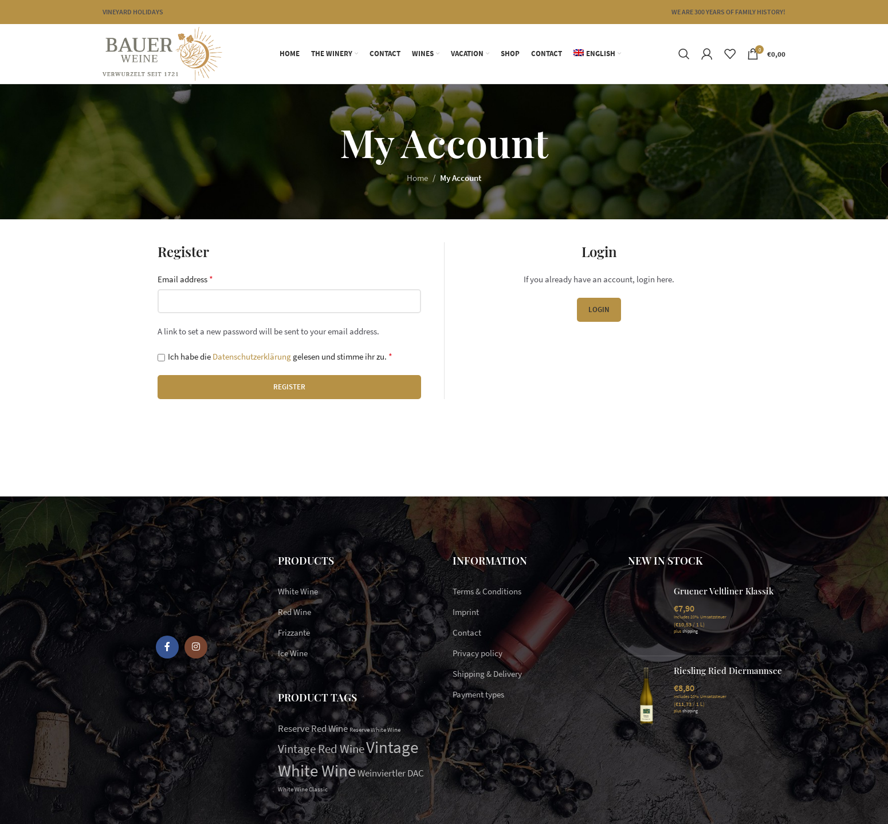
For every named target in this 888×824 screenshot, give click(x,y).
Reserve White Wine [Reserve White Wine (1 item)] (374, 730)
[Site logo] (162, 53)
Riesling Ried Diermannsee (728, 670)
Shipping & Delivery (487, 673)
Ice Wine (293, 653)
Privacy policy (477, 653)
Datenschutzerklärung (252, 356)
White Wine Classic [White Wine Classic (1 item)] (303, 789)
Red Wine (294, 611)
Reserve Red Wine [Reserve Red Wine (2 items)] (313, 728)
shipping (690, 631)
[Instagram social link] (195, 647)
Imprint (466, 611)
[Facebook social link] (167, 647)
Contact (467, 632)
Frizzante (294, 632)
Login (599, 309)
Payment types (478, 694)
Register (289, 387)
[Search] (684, 53)
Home (417, 177)
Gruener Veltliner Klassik (723, 591)
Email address (185, 279)
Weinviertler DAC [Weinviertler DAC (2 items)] (390, 773)
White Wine (298, 591)
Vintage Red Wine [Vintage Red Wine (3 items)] (321, 748)
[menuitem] (597, 54)
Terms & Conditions (487, 591)
